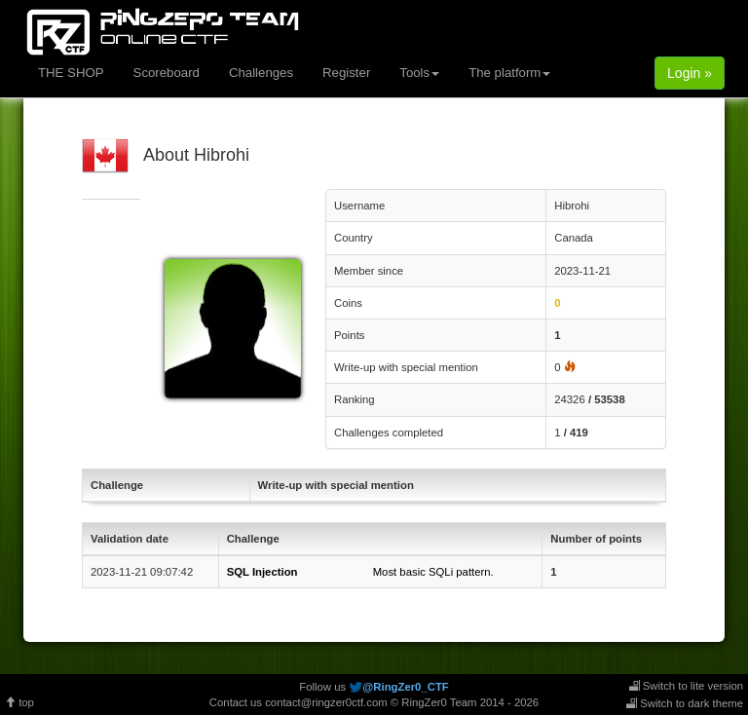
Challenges (261, 72)
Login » (689, 73)
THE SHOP (71, 72)
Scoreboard (166, 72)
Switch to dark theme (684, 703)
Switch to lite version (686, 686)
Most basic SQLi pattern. (360, 572)
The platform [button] (509, 72)
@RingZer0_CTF (405, 687)
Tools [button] (419, 72)
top (19, 702)
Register (346, 72)
